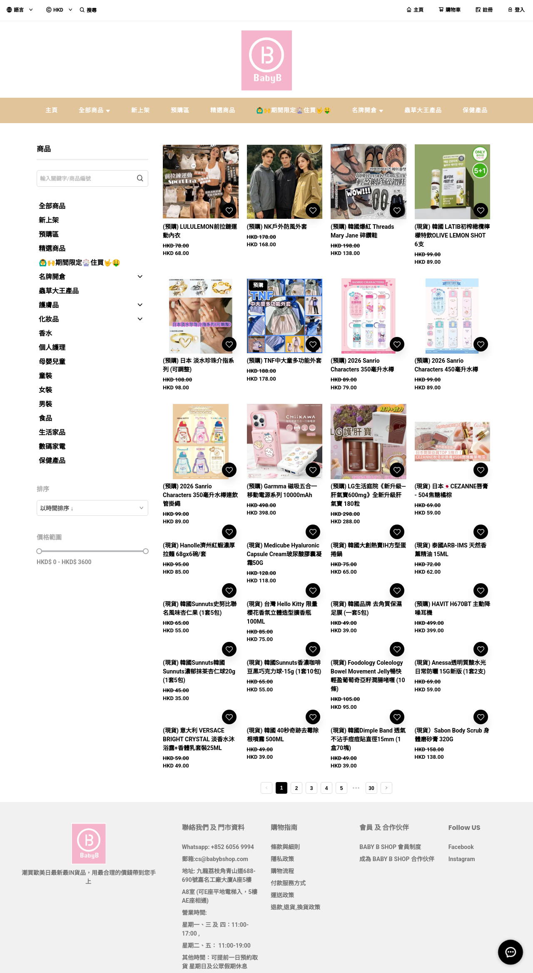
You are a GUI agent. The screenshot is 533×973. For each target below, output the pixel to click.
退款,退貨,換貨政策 (295, 907)
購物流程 (282, 871)
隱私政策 (282, 859)
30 (371, 788)
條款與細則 (285, 847)
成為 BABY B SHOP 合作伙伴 (396, 859)
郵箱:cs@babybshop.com (215, 859)
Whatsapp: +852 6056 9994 (218, 847)
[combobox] (92, 508)
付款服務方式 (288, 883)
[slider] (39, 551)
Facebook (461, 847)
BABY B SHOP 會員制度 (390, 847)
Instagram (461, 859)
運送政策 (282, 895)
